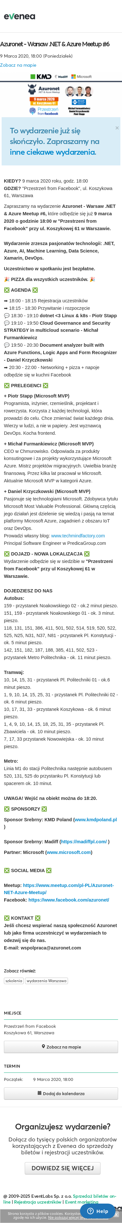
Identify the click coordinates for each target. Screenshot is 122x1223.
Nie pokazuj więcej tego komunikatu (78, 1217)
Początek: (13, 1079)
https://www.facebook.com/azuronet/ (68, 900)
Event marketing (82, 1202)
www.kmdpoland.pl (96, 819)
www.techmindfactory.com (78, 535)
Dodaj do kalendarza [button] (61, 1093)
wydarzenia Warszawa (46, 980)
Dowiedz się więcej (63, 1168)
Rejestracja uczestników (37, 1202)
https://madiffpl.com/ (84, 841)
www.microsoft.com (69, 852)
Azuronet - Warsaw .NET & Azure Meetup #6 (54, 44)
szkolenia (14, 980)
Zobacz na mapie (18, 65)
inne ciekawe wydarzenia (52, 152)
